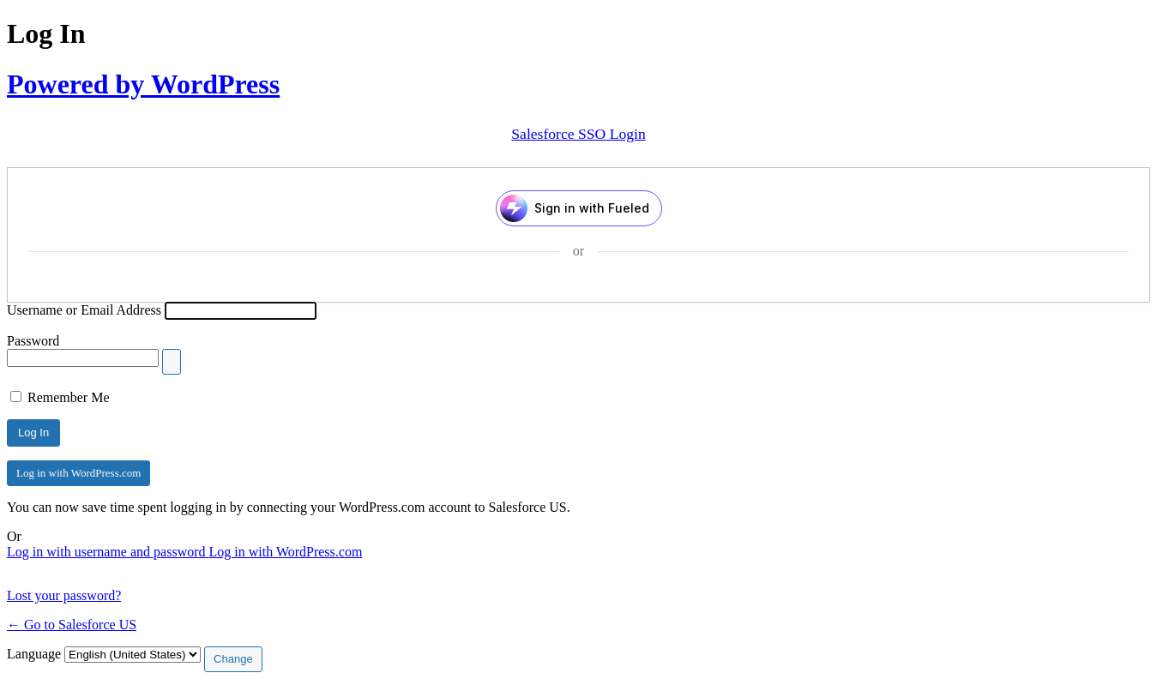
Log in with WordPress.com (78, 472)
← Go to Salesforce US (71, 624)
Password (33, 340)
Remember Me (68, 397)
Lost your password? (64, 595)
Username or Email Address (84, 310)
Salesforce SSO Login (578, 133)
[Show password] (171, 362)
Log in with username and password (108, 551)
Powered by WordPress (143, 84)
